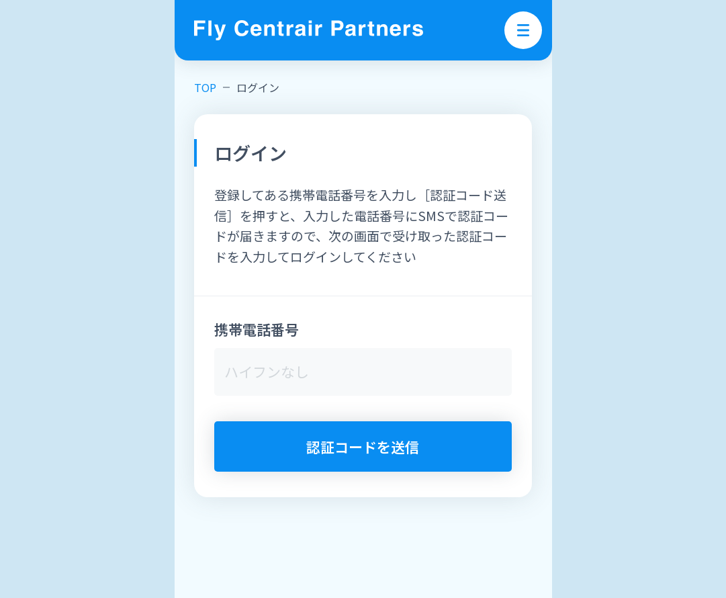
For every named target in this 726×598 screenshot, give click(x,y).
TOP (205, 87)
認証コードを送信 (362, 447)
